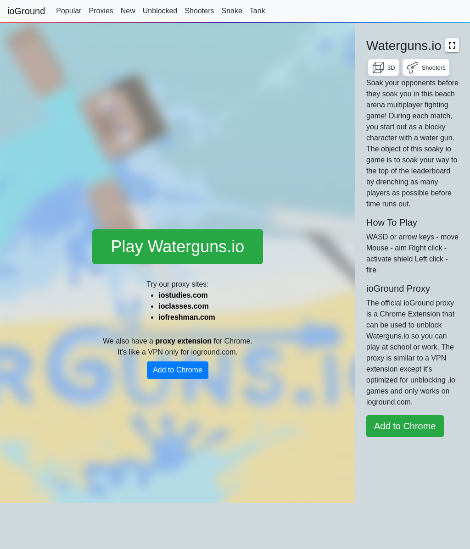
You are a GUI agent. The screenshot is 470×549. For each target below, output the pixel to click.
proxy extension (183, 341)
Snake (231, 11)
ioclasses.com (183, 306)
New (128, 11)
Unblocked (160, 11)
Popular (68, 11)
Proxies (101, 11)
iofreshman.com (186, 317)
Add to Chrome (177, 370)
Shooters (199, 11)
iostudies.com (183, 295)
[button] (452, 45)
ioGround (26, 11)
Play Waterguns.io (178, 246)
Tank (257, 11)
